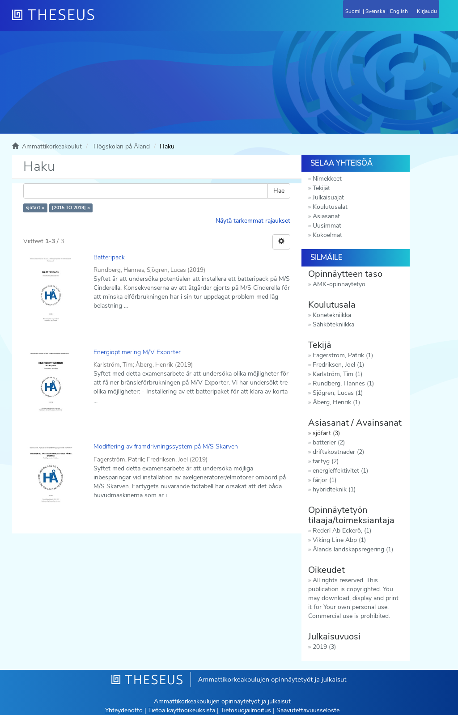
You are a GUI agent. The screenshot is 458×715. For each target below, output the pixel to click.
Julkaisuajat (328, 197)
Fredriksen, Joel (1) (338, 364)
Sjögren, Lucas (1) (338, 393)
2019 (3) (324, 647)
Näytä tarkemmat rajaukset (253, 220)
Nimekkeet (327, 178)
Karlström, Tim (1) (337, 374)
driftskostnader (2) (338, 452)
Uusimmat (327, 225)
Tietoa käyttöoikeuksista (181, 710)
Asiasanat (326, 216)
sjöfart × (35, 207)
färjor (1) (324, 480)
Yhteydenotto (124, 710)
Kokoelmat (327, 235)
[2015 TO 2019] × (71, 207)
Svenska (375, 11)
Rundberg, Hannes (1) (343, 383)
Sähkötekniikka (333, 324)
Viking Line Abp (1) (339, 540)
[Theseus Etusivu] (101, 20)
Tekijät (321, 188)
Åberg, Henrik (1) (336, 402)
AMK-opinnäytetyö (339, 284)
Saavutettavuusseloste (307, 710)
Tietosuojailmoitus (246, 710)
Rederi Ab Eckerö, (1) (342, 530)
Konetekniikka (332, 315)
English (399, 11)
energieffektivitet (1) (340, 470)
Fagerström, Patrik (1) (343, 355)
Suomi (352, 11)
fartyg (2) (326, 461)
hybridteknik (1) (334, 489)
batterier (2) (329, 442)
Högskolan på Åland (121, 146)
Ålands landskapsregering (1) (353, 549)
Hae (278, 190)
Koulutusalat (330, 207)
